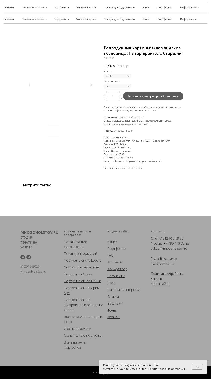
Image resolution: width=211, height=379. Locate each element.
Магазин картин (86, 19)
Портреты (60, 19)
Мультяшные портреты (83, 335)
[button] (190, 7)
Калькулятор (117, 269)
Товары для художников (119, 19)
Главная (9, 19)
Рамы (146, 19)
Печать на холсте (33, 19)
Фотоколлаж (73, 267)
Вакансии (115, 303)
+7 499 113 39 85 (176, 243)
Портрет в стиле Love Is (82, 260)
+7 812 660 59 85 (170, 238)
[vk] (22, 257)
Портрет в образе (78, 274)
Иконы (69, 328)
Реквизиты (116, 276)
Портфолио (164, 19)
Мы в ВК (157, 258)
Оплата (113, 296)
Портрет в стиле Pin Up (82, 281)
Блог (111, 283)
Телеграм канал (163, 263)
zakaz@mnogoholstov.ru (169, 248)
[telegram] (28, 257)
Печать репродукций (80, 253)
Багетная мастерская (123, 289)
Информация (188, 19)
